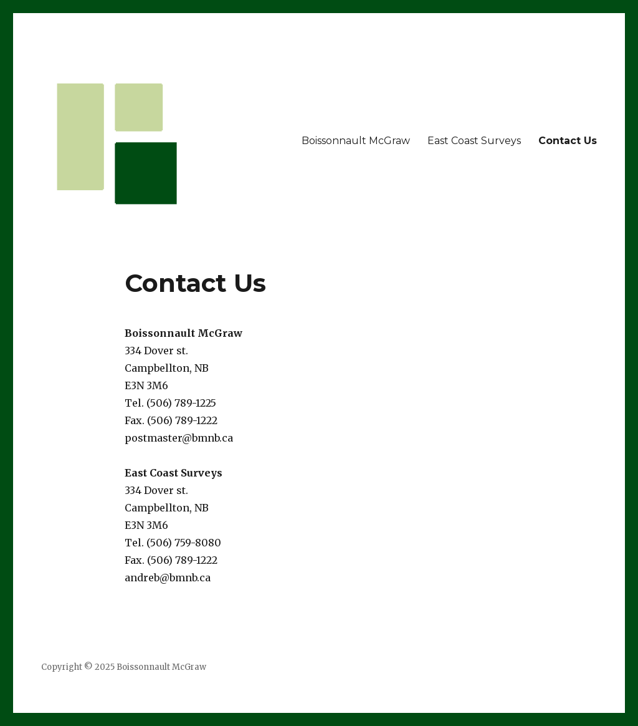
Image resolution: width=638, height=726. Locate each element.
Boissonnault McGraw (356, 141)
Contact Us (567, 141)
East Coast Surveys (474, 141)
